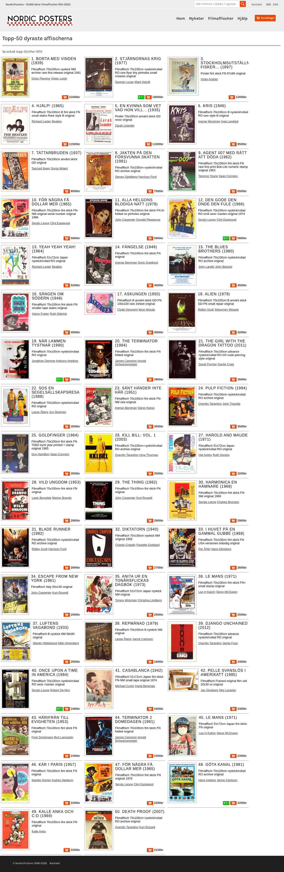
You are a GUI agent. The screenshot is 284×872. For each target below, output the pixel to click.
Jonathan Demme (43, 361)
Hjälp (242, 18)
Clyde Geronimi (127, 309)
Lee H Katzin (206, 592)
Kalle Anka (39, 831)
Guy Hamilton (40, 454)
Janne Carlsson (142, 639)
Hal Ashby (205, 455)
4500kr (155, 285)
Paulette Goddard (147, 545)
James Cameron (126, 361)
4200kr (238, 332)
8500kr (72, 191)
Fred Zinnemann (42, 737)
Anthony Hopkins (67, 361)
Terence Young (208, 176)
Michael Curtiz (124, 686)
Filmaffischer (220, 18)
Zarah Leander (124, 125)
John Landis (206, 266)
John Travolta (231, 403)
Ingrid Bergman (145, 686)
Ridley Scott (206, 309)
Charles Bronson (228, 502)
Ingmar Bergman (209, 121)
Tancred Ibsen (40, 168)
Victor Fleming (40, 78)
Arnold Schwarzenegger (130, 362)
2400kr (155, 661)
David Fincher (208, 364)
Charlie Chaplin (125, 545)
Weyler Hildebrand (45, 643)
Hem (180, 18)
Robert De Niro (60, 690)
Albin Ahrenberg (68, 643)
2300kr (238, 708)
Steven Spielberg (126, 176)
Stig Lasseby (227, 690)
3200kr (238, 473)
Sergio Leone (40, 223)
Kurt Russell (144, 498)
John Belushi (223, 266)
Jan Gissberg (209, 690)
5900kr (72, 238)
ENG (275, 4)
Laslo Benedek (41, 498)
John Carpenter (125, 219)
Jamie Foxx (229, 643)
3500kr (238, 379)
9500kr (238, 144)
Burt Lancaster (63, 737)
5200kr (72, 285)
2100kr (155, 850)
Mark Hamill (142, 82)
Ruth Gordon (221, 455)
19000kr (154, 97)
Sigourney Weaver (227, 309)
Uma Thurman (148, 455)
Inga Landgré (229, 121)
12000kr (238, 97)
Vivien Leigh (59, 78)
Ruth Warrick (58, 313)
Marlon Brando (62, 498)
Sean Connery (228, 176)
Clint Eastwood (60, 223)
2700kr (155, 567)
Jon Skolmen (57, 412)
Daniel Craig (226, 364)
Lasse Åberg (40, 412)
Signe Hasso (146, 408)
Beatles (57, 121)
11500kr (71, 144)
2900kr (72, 520)
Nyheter (196, 18)
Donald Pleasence (148, 219)
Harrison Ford (147, 176)
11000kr (154, 144)
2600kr (238, 567)
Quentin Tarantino (210, 403)
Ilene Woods (147, 309)
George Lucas (124, 82)
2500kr (72, 614)
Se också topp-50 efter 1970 (22, 52)
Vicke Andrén (209, 79)
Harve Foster (40, 313)
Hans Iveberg (207, 780)
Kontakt (257, 4)
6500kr (238, 191)
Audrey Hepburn (62, 780)
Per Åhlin (204, 549)
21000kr (71, 97)
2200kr (72, 803)
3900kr (72, 379)
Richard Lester (41, 121)
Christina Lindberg (150, 600)
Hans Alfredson (221, 549)
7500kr (155, 191)
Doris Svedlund (148, 262)
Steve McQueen (226, 592)
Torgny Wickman (126, 600)
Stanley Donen (41, 780)
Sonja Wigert (59, 168)
